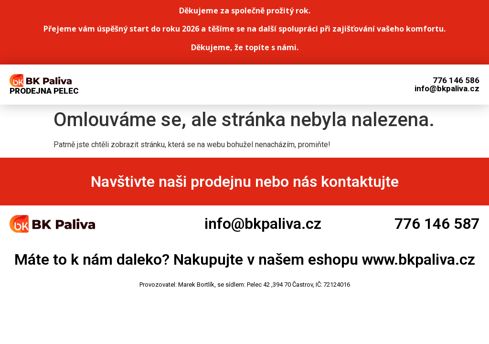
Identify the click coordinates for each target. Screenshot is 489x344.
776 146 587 (436, 224)
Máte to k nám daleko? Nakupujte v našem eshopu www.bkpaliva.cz (244, 259)
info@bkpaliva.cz (262, 224)
